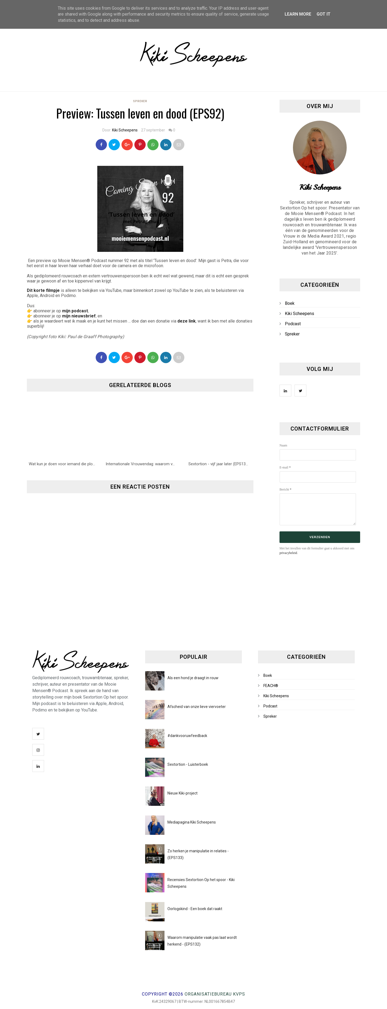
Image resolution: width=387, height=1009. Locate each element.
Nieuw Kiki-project (182, 793)
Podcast (293, 323)
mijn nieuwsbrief (79, 316)
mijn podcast (75, 310)
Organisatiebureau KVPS (215, 994)
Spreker (140, 101)
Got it (324, 14)
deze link (186, 321)
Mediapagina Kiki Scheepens (191, 822)
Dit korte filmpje (43, 290)
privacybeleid (288, 553)
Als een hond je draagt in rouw (192, 678)
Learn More (298, 14)
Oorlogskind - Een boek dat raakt (194, 909)
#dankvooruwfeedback (187, 736)
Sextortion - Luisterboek (187, 764)
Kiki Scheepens (125, 130)
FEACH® (270, 686)
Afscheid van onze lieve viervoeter (196, 706)
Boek (290, 303)
